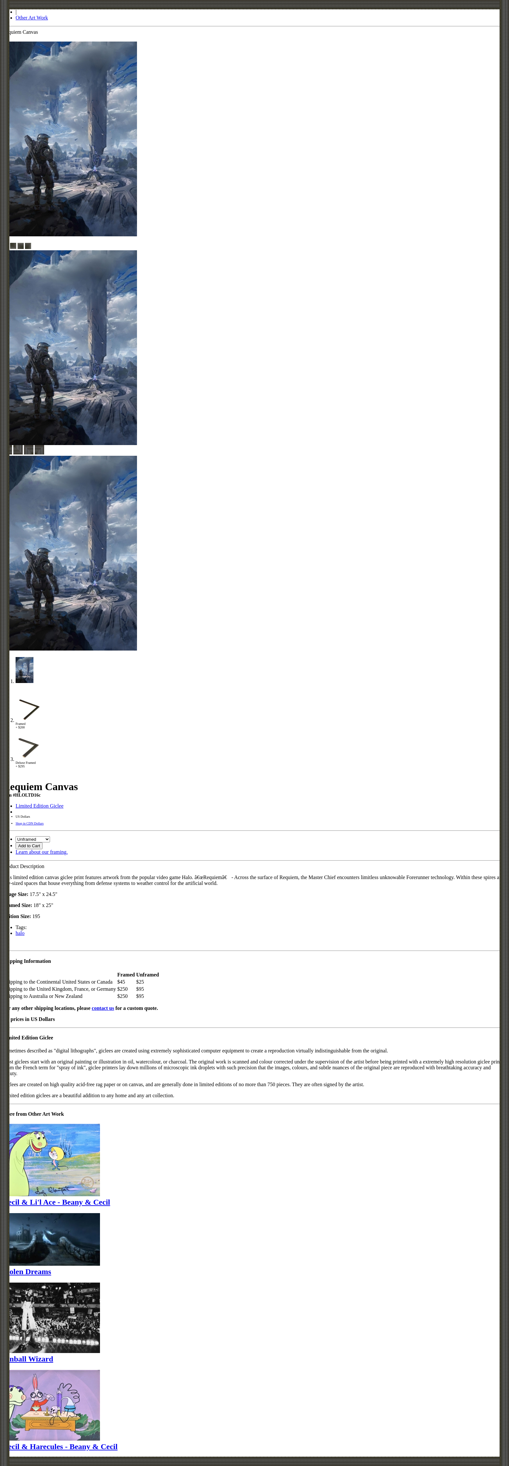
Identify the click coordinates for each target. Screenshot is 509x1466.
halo (20, 933)
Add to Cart (29, 845)
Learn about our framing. (42, 852)
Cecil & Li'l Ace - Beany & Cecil (56, 1202)
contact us (103, 1008)
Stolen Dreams (27, 1271)
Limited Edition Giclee (40, 806)
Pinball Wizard (28, 1359)
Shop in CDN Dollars (29, 823)
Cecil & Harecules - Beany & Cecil (60, 1446)
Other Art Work (32, 17)
